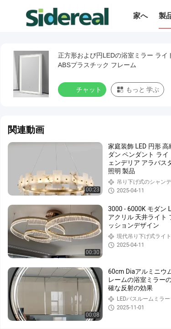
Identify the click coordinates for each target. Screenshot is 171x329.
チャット (83, 89)
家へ (140, 16)
